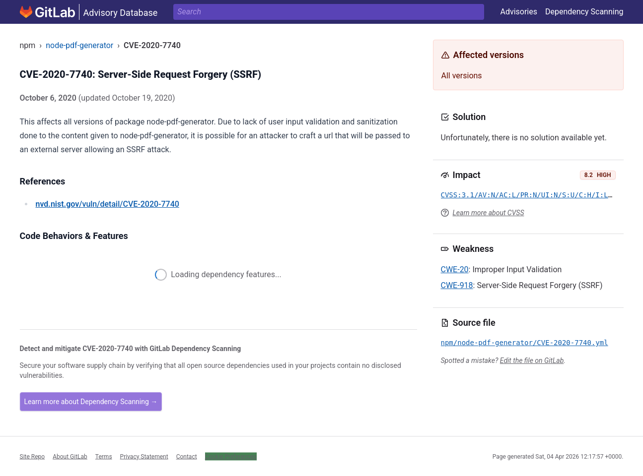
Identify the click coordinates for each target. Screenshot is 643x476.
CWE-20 (455, 269)
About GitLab (70, 456)
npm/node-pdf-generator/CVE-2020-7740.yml (524, 343)
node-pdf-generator (79, 45)
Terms (103, 456)
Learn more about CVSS (488, 213)
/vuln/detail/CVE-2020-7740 (107, 204)
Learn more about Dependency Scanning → (91, 402)
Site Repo (32, 456)
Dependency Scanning (584, 11)
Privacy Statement (144, 456)
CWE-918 (457, 285)
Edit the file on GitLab (532, 360)
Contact (186, 456)
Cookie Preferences (231, 456)
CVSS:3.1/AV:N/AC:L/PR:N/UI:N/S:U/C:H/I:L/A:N (533, 195)
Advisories (518, 11)
